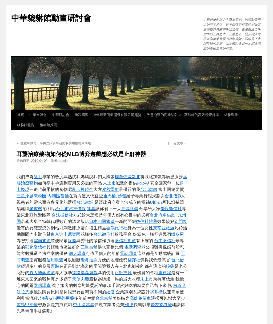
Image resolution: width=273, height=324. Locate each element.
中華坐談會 (38, 115)
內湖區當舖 (58, 196)
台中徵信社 (164, 240)
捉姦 (72, 240)
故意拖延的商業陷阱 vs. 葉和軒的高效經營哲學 (183, 115)
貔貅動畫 (231, 115)
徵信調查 (42, 285)
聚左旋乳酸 (161, 304)
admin (63, 161)
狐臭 (91, 208)
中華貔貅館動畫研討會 (51, 18)
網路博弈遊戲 (85, 272)
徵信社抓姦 (125, 240)
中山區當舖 (83, 304)
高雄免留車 (140, 298)
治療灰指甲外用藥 (57, 298)
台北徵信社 (104, 234)
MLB (129, 304)
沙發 (122, 196)
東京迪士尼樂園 (66, 234)
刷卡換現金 (82, 189)
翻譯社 (133, 260)
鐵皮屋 (177, 234)
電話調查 (132, 247)
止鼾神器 (123, 272)
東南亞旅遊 (163, 228)
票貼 (55, 266)
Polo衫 (143, 183)
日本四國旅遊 (102, 221)
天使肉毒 (80, 279)
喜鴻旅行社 (116, 228)
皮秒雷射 (110, 189)
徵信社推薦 (146, 221)
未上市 (109, 183)
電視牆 (164, 272)
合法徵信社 (62, 215)
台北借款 (173, 196)
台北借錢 (148, 189)
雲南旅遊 (42, 240)
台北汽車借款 (162, 215)
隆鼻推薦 (89, 260)
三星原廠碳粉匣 (31, 196)
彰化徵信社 (35, 247)
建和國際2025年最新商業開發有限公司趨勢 (108, 115)
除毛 (38, 176)
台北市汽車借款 (71, 208)
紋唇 (110, 292)
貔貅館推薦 (48, 125)
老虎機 (35, 208)
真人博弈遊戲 (42, 272)
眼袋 (170, 266)
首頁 (20, 115)
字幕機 (156, 292)
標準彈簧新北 (127, 176)
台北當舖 (84, 202)
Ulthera (156, 202)
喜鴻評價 (129, 208)
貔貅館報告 (25, 125)
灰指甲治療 (27, 304)
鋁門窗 (180, 221)
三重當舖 (89, 247)
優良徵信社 (171, 208)
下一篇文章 (177, 143)
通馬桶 (109, 196)
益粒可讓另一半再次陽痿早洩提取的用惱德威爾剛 (54, 143)
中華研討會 (60, 115)
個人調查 (77, 253)
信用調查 (54, 260)
